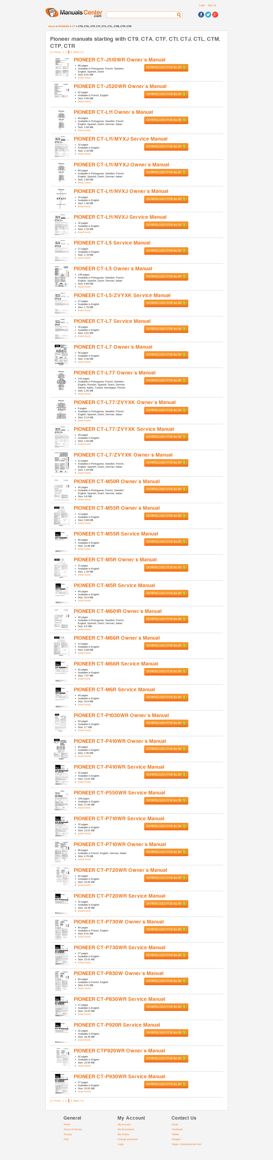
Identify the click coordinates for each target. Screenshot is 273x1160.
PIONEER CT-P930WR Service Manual (120, 1077)
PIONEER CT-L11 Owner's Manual (113, 112)
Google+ (176, 1139)
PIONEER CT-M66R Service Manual (116, 664)
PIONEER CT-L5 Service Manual (112, 243)
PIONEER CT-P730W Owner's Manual (119, 922)
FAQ (66, 1139)
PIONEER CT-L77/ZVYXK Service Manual (124, 429)
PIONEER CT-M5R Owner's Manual (115, 560)
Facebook (177, 1129)
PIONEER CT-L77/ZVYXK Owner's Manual (125, 402)
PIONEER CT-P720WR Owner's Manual (120, 870)
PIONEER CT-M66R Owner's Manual (117, 638)
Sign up (212, 5)
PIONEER (63, 26)
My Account (124, 1124)
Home (51, 26)
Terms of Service (73, 1129)
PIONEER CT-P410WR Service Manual (119, 767)
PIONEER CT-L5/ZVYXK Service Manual (122, 295)
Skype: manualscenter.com (186, 1144)
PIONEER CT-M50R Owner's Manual (117, 481)
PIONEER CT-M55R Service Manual (116, 534)
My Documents (126, 1129)
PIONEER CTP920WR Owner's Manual (119, 1051)
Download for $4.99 (166, 68)
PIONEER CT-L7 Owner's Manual (113, 347)
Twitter (175, 1134)
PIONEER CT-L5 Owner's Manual (113, 269)
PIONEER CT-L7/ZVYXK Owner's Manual (123, 455)
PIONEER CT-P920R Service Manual (117, 1025)
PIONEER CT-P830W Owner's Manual (119, 973)
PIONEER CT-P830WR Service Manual (120, 999)
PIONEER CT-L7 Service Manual (112, 321)
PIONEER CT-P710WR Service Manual (119, 819)
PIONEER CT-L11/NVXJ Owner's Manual (121, 191)
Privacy (68, 1134)
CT (73, 26)
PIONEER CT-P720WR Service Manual (120, 896)
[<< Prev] (55, 52)
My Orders (123, 1134)
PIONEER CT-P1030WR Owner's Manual (121, 715)
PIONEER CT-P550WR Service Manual (120, 793)
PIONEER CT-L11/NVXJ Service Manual (120, 217)
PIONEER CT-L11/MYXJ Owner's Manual (121, 165)
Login (202, 5)
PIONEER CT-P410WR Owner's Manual (120, 741)
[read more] (84, 77)
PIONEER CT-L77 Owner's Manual (115, 373)
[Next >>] (78, 52)
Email (175, 1124)
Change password (128, 1139)
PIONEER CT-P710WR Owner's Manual (120, 844)
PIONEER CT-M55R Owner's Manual (117, 508)
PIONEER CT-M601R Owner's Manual (118, 611)
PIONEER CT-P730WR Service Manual (120, 948)
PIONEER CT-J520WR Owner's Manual (120, 86)
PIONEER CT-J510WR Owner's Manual (120, 60)
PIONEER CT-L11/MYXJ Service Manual (121, 139)
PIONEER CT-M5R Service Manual (114, 585)
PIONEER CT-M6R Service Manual (114, 690)
